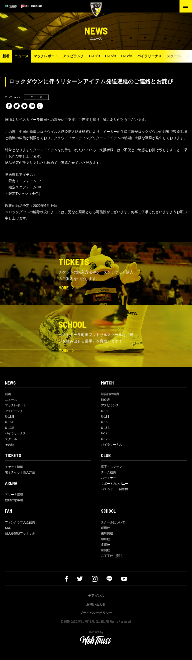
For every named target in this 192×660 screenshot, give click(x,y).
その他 (9, 444)
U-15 (104, 422)
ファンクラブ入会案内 (20, 522)
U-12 (104, 433)
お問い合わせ (96, 604)
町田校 (105, 528)
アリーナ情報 (14, 494)
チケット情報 (14, 467)
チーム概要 (108, 472)
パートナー (108, 478)
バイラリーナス (149, 56)
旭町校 (105, 539)
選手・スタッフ (111, 467)
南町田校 (107, 533)
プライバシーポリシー (96, 613)
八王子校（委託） (113, 556)
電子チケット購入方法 (20, 472)
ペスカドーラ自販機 (114, 489)
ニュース (21, 56)
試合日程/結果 (110, 394)
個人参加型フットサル (20, 533)
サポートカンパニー (114, 483)
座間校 (105, 550)
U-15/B (110, 56)
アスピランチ (73, 56)
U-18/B (94, 56)
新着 (6, 56)
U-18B (105, 416)
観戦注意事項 (14, 500)
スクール (174, 56)
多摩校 (105, 544)
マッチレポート (46, 56)
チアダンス (96, 595)
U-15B (105, 428)
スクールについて (113, 522)
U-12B (105, 439)
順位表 (105, 400)
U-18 (104, 411)
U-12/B (126, 56)
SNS (8, 528)
